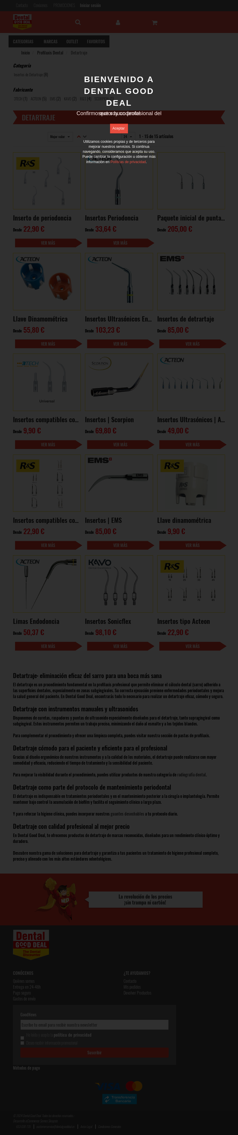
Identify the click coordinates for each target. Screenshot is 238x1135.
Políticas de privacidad (128, 162)
